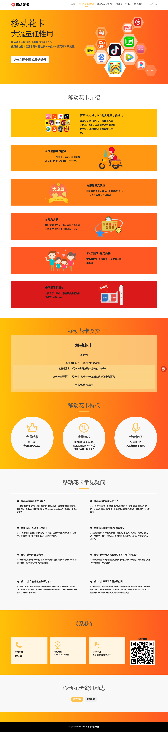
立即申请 (152, 4)
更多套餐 (163, 368)
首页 (73, 4)
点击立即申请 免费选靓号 (29, 59)
